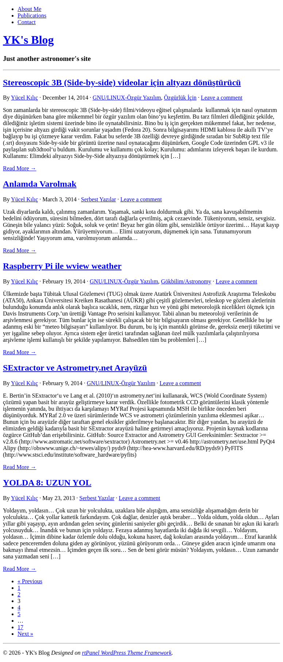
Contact (27, 22)
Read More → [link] (19, 168)
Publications (32, 15)
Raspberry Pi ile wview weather (62, 266)
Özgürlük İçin (180, 97)
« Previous (30, 581)
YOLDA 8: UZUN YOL (47, 482)
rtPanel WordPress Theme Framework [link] (127, 653)
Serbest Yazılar (98, 199)
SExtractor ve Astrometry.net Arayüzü (75, 367)
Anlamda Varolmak (40, 184)
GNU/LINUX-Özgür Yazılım (127, 97)
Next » (25, 634)
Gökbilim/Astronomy (186, 281)
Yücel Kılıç (24, 97)
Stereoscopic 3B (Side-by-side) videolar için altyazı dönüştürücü (122, 82)
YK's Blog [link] (28, 39)
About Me (29, 9)
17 (20, 627)
